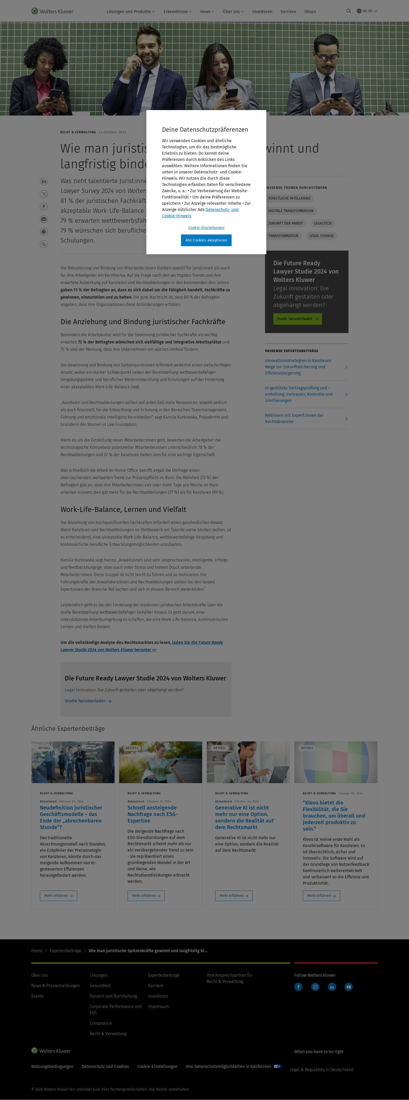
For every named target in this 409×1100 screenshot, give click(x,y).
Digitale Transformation (291, 211)
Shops (310, 11)
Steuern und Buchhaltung (113, 996)
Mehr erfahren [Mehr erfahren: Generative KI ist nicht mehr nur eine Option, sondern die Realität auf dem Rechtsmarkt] (231, 895)
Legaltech (323, 223)
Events (37, 996)
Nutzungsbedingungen (52, 1066)
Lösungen (98, 975)
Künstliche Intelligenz (289, 198)
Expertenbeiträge (65, 950)
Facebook (298, 987)
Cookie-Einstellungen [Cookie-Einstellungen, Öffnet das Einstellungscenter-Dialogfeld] (206, 228)
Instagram (315, 987)
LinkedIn (332, 987)
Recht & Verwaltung (108, 1033)
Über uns (233, 11)
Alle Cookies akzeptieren (206, 240)
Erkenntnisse (178, 11)
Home (37, 950)
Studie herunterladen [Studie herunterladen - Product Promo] (294, 319)
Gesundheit (100, 985)
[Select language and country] (367, 11)
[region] (206, 182)
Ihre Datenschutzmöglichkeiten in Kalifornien (228, 1066)
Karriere (288, 11)
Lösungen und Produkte (131, 11)
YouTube (349, 987)
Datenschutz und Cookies (105, 1066)
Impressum (158, 1006)
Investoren (262, 11)
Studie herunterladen (85, 700)
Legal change (321, 236)
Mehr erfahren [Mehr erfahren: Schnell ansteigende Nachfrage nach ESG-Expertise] (144, 895)
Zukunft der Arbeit (285, 223)
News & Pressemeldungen (55, 985)
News (207, 11)
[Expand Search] (349, 11)
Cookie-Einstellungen (157, 1066)
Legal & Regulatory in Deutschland (321, 1069)
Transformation (283, 236)
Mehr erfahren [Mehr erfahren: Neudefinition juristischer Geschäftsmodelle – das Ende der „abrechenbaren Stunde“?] (56, 895)
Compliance (101, 1023)
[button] (44, 181)
